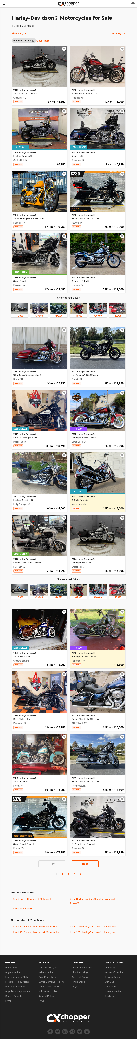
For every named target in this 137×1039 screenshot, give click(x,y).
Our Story (110, 967)
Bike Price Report (48, 977)
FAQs (8, 1000)
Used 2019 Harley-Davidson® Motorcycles (93, 926)
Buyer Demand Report (51, 981)
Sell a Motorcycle (47, 967)
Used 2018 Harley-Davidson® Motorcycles (36, 926)
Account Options (81, 977)
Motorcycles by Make (17, 981)
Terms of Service (114, 972)
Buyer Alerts (12, 967)
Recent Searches (14, 996)
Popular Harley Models (17, 991)
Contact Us (111, 986)
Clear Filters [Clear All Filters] (42, 40)
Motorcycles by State (17, 977)
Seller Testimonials (49, 986)
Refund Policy (46, 996)
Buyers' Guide (13, 972)
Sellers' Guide (45, 972)
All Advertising (80, 972)
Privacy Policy (112, 977)
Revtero (109, 996)
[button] (22, 40)
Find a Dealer (79, 981)
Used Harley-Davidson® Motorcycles (33, 899)
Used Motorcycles (23, 908)
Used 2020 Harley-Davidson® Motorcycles (36, 932)
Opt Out (109, 981)
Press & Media (113, 991)
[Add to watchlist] (64, 49)
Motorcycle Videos (15, 986)
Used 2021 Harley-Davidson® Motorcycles (93, 932)
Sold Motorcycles (47, 991)
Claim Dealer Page (82, 967)
